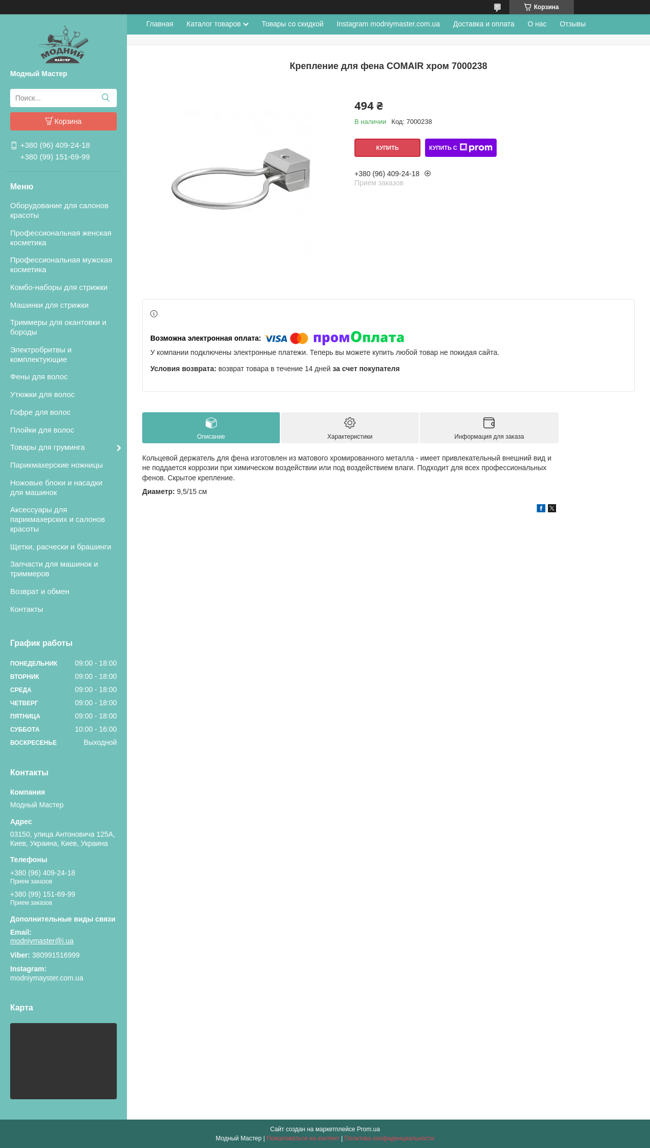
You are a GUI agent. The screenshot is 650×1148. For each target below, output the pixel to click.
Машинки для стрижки (49, 305)
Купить (387, 148)
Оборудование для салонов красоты (59, 210)
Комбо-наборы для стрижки (59, 287)
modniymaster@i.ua (42, 941)
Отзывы (573, 24)
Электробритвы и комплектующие (41, 354)
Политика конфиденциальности (389, 1138)
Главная (159, 24)
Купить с (461, 147)
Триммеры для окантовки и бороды (58, 327)
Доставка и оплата (483, 24)
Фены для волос (39, 376)
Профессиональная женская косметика (61, 237)
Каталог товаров (213, 24)
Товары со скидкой (292, 24)
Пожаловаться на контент (303, 1138)
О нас (537, 24)
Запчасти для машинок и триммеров (54, 569)
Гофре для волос (40, 412)
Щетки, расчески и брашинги (60, 546)
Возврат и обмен (40, 591)
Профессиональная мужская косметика (61, 264)
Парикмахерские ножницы (56, 465)
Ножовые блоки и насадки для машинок (56, 487)
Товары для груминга (47, 447)
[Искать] (105, 98)
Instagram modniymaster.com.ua (388, 24)
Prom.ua (368, 1129)
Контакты (26, 609)
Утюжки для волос (42, 394)
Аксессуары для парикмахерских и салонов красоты (57, 519)
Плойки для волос (42, 429)
